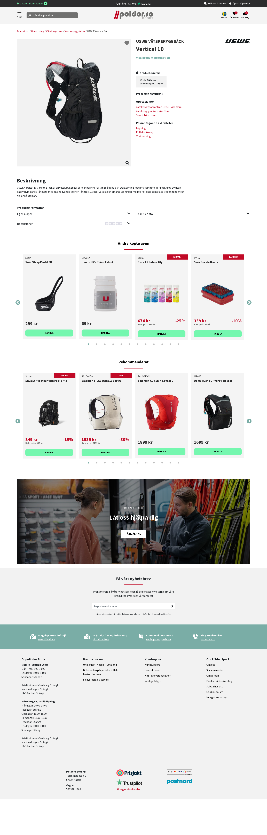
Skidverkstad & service (96, 679)
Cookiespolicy (214, 692)
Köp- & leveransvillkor (158, 675)
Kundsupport (152, 664)
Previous (18, 302)
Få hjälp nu (134, 533)
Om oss (210, 664)
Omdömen (212, 675)
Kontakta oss (152, 670)
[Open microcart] (245, 15)
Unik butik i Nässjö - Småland (100, 664)
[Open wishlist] (234, 15)
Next (249, 302)
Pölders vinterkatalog (219, 681)
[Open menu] (19, 15)
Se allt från (146, 115)
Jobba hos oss (214, 686)
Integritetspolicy (216, 697)
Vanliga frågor (153, 681)
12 (178, 347)
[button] (224, 15)
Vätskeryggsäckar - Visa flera (152, 111)
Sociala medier (214, 670)
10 (162, 347)
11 (170, 347)
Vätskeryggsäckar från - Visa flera (159, 107)
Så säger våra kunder (128, 789)
